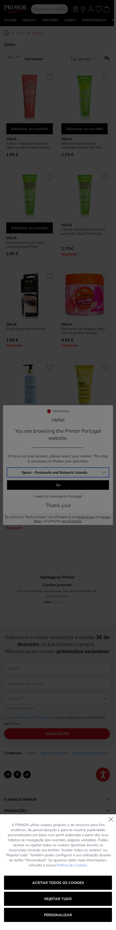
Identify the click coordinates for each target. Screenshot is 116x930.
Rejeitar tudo (58, 899)
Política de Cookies (72, 865)
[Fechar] (111, 819)
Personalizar (58, 915)
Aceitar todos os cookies (58, 882)
